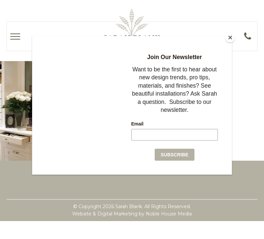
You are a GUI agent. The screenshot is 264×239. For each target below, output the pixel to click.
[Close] (230, 37)
